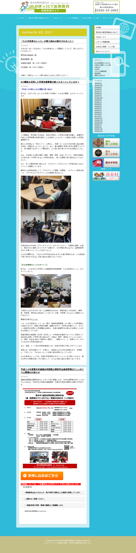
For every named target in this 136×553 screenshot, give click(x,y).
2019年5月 (98, 96)
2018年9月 (98, 100)
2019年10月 (99, 85)
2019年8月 (98, 89)
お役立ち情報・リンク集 (103, 65)
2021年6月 (98, 83)
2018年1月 (98, 112)
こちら (35, 319)
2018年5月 (98, 106)
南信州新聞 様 (27, 59)
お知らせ (98, 67)
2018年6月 (98, 104)
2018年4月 (98, 108)
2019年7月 (98, 91)
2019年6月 (98, 93)
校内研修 (98, 73)
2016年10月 (99, 123)
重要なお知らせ (100, 75)
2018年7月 (98, 102)
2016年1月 (98, 127)
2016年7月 (98, 125)
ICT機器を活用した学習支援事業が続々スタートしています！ (50, 82)
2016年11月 (99, 120)
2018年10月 (99, 98)
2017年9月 (98, 114)
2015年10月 (99, 131)
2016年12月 (99, 118)
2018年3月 (98, 110)
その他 (97, 69)
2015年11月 (99, 129)
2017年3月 (98, 116)
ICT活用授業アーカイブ (102, 63)
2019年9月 (98, 87)
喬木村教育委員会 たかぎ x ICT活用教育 (42, 7)
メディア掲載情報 (100, 71)
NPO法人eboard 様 (29, 55)
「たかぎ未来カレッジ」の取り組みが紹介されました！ (47, 41)
